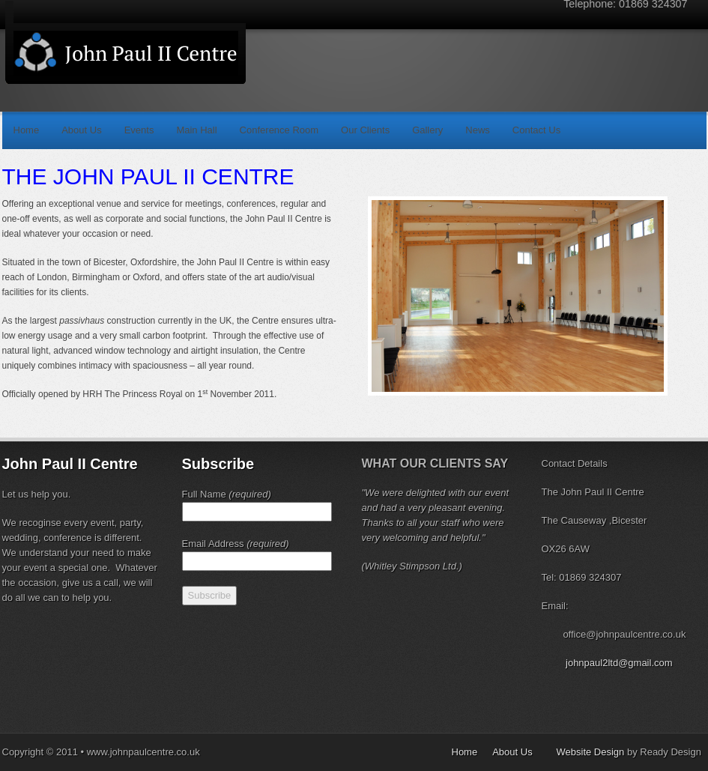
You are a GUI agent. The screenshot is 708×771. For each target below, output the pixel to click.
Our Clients (365, 130)
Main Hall (196, 130)
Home (26, 130)
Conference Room (279, 130)
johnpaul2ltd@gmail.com (619, 662)
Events (139, 130)
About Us (81, 130)
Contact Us (536, 130)
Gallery (427, 130)
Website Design (591, 752)
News (477, 130)
